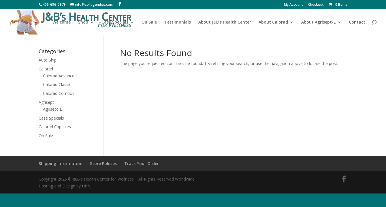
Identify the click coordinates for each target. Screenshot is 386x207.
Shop (83, 22)
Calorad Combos (58, 93)
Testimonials (177, 22)
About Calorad (273, 22)
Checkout (316, 5)
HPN (86, 186)
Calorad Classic (57, 84)
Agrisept (46, 102)
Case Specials (114, 22)
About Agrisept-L (318, 22)
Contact (357, 22)
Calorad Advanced (60, 75)
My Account (293, 5)
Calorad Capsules (55, 126)
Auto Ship (48, 60)
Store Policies (103, 163)
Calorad (46, 69)
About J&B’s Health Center (224, 22)
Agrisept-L (52, 109)
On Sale (149, 22)
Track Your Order (141, 163)
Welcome (61, 22)
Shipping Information (60, 163)
